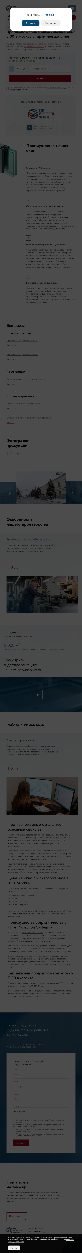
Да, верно (30, 22)
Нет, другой (50, 22)
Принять (14, 1248)
